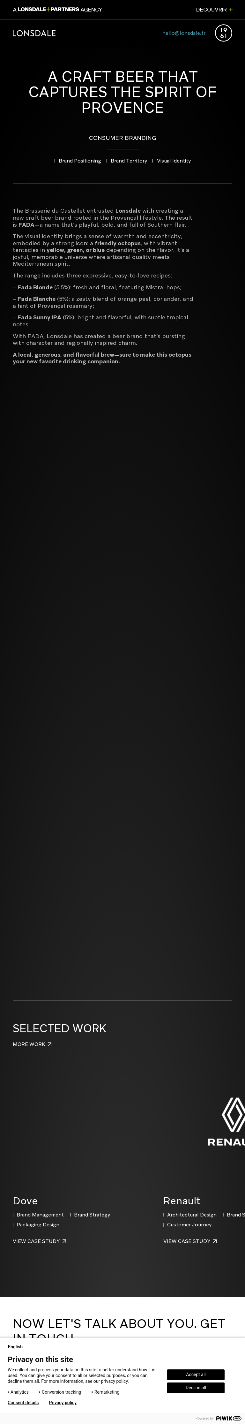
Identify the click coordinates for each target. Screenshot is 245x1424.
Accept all (196, 1374)
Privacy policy (63, 1402)
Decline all (196, 1387)
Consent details (23, 1402)
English (18, 1346)
